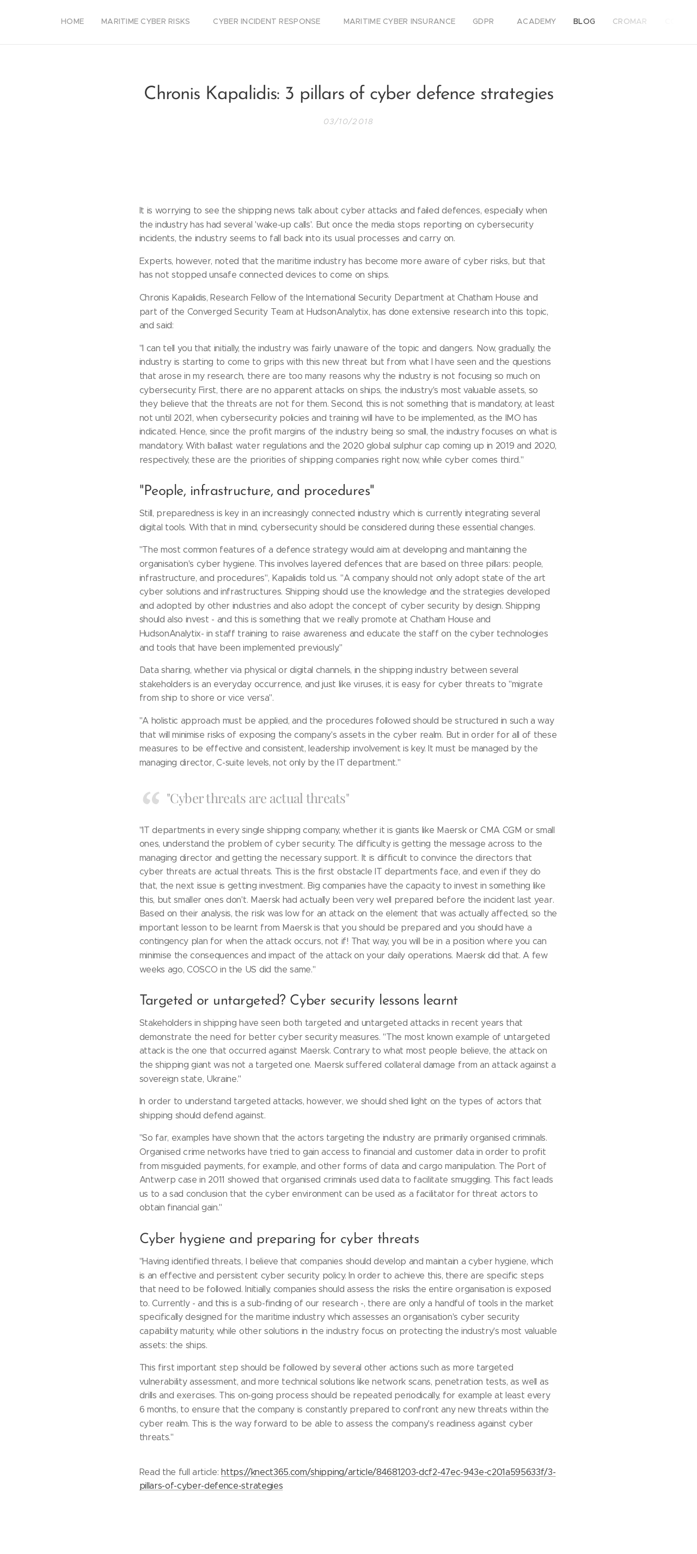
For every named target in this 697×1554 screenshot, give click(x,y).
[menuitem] (510, 22)
